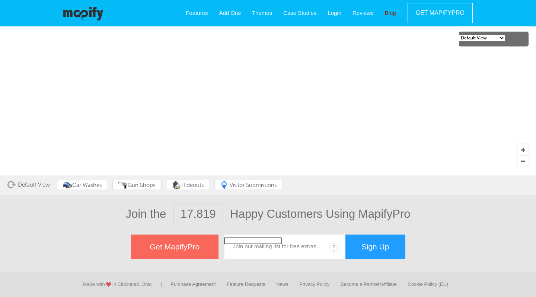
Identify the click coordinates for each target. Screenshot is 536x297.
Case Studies (299, 13)
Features (197, 13)
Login (334, 13)
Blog (390, 13)
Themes (262, 13)
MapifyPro (83, 13)
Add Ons (230, 13)
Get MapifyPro (440, 13)
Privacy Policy (314, 284)
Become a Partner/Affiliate (369, 284)
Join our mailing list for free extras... (277, 246)
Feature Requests (246, 284)
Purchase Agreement (193, 284)
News (282, 284)
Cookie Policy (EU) (428, 284)
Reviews (363, 13)
